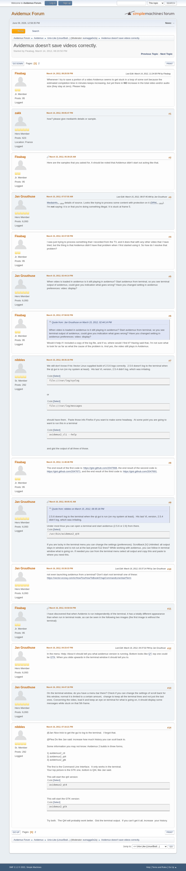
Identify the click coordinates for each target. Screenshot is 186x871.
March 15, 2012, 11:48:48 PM (59, 462)
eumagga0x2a (90, 38)
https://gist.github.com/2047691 (140, 471)
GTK (52, 657)
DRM (153, 202)
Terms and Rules (159, 867)
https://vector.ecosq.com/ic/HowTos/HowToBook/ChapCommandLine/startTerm (89, 578)
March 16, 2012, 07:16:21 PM (59, 727)
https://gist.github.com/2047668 (100, 468)
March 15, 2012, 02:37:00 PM (59, 236)
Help (148, 867)
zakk (18, 113)
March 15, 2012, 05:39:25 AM (62, 157)
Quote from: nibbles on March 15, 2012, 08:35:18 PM (78, 509)
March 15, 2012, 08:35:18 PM (59, 360)
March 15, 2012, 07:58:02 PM (59, 315)
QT (149, 653)
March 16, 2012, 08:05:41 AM (62, 502)
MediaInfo (52, 202)
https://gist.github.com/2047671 (63, 471)
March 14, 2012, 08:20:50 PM (59, 73)
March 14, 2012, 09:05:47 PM (59, 113)
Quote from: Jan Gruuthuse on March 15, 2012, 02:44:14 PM (82, 322)
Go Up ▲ (173, 867)
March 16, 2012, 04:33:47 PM (59, 648)
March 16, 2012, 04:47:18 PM (59, 687)
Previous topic (149, 54)
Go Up (16, 832)
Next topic (166, 54)
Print (170, 64)
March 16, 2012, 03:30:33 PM (59, 568)
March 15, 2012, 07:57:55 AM (59, 196)
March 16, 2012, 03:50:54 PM (62, 608)
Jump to (127, 846)
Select (57, 376)
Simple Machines (34, 867)
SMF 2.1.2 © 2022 (17, 867)
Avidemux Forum (27, 13)
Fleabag (20, 73)
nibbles (20, 359)
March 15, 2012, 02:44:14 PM (59, 276)
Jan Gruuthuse (25, 196)
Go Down (18, 64)
